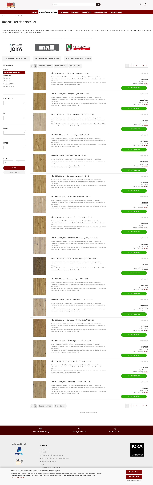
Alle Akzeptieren (134, 472)
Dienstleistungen (116, 12)
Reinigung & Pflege (100, 12)
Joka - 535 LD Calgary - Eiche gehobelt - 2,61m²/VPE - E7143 (71, 363)
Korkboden (75, 12)
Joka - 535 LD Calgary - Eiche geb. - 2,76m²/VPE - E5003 (70, 137)
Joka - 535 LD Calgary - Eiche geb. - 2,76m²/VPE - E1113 (70, 96)
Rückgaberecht (79, 433)
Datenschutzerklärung (17, 477)
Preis (5, 160)
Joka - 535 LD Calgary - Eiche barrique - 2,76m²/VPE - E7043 (71, 219)
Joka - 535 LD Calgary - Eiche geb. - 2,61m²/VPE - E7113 (70, 281)
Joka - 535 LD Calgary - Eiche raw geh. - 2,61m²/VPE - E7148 (71, 384)
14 (143, 67)
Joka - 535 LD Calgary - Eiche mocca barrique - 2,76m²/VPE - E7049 (74, 260)
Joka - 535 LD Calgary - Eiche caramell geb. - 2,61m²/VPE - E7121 (73, 322)
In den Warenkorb (134, 89)
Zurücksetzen (14, 174)
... (139, 67)
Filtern (14, 170)
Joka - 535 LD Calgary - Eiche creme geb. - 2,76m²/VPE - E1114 (72, 116)
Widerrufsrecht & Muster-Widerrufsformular (55, 460)
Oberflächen (86, 12)
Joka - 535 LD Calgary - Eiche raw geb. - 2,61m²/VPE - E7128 (71, 342)
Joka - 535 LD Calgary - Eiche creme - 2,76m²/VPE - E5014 (70, 198)
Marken (34, 12)
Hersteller (8, 100)
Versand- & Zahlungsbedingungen (52, 457)
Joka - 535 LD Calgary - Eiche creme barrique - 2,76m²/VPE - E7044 (74, 240)
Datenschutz (114, 433)
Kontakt (44, 454)
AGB (43, 466)
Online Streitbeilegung (49, 463)
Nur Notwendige (134, 476)
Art (4, 115)
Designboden (64, 12)
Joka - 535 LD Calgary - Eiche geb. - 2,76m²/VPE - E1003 (70, 75)
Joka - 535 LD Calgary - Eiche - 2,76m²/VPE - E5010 (68, 157)
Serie (5, 130)
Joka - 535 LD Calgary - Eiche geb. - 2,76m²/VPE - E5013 (70, 178)
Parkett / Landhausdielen (48, 12)
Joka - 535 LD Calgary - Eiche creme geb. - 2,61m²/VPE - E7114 (72, 301)
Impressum (45, 451)
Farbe (5, 145)
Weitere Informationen (134, 481)
